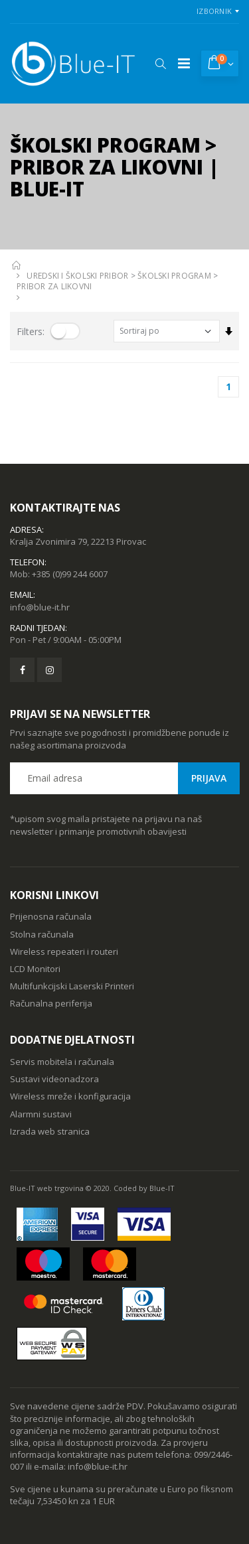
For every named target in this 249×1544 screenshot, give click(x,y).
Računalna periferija (51, 1003)
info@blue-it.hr (40, 607)
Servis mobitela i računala (62, 1062)
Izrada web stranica (50, 1131)
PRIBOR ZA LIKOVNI (54, 286)
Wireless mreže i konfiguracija (70, 1096)
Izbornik (214, 11)
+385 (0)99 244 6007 (70, 574)
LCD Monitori (35, 969)
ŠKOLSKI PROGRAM (174, 275)
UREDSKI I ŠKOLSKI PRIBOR (77, 275)
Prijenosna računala (51, 916)
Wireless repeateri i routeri (64, 951)
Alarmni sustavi (41, 1114)
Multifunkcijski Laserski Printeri (72, 986)
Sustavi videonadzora (54, 1079)
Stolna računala (42, 934)
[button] (160, 63)
